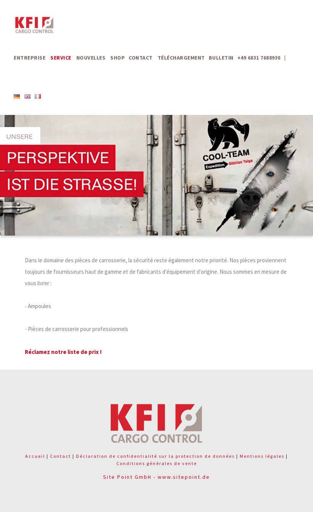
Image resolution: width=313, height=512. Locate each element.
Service (60, 57)
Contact (141, 57)
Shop (117, 57)
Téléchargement (181, 57)
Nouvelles (91, 57)
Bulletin (221, 57)
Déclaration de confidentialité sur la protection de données (155, 456)
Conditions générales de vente (156, 463)
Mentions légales (262, 456)
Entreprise (29, 57)
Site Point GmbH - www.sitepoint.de (156, 476)
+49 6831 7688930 (259, 57)
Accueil (35, 456)
